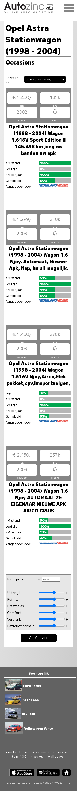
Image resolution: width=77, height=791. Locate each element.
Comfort (14, 612)
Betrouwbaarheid (20, 625)
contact (13, 752)
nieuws (37, 756)
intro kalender (38, 752)
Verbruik (14, 619)
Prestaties (15, 605)
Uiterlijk (14, 592)
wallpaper (56, 756)
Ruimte (13, 599)
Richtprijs (15, 578)
